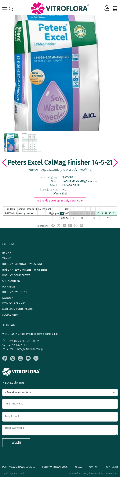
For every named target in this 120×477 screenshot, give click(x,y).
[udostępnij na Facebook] (53, 226)
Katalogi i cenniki (13, 303)
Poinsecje (8, 286)
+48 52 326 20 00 (14, 345)
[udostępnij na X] (58, 226)
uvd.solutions (111, 473)
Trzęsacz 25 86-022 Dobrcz (20, 341)
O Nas (78, 466)
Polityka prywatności (55, 466)
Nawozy (7, 297)
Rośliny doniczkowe (16, 275)
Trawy (6, 258)
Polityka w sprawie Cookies (18, 466)
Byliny (6, 252)
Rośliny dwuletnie (15, 292)
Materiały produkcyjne (17, 309)
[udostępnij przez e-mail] (64, 226)
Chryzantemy (11, 281)
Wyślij (16, 442)
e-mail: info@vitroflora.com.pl (22, 349)
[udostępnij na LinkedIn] (70, 226)
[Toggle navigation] (5, 9)
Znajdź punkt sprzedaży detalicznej (60, 200)
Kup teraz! (112, 466)
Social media (10, 314)
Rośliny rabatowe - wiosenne (22, 264)
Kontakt (94, 466)
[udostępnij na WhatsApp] (76, 226)
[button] (107, 8)
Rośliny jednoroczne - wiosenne (24, 269)
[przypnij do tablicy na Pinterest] (81, 226)
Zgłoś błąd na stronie (13, 473)
